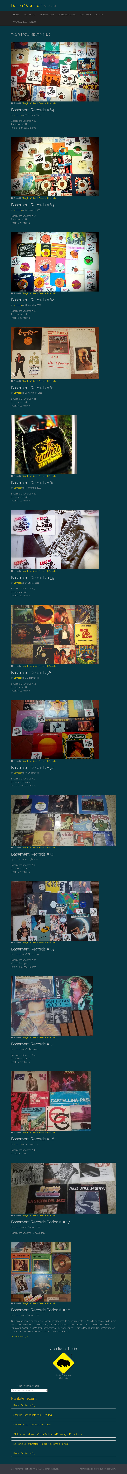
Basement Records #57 (32, 767)
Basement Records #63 (32, 205)
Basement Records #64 (32, 110)
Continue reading (20, 1336)
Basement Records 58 (31, 672)
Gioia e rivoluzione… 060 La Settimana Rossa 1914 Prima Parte (47, 1434)
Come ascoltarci (67, 15)
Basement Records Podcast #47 (40, 1222)
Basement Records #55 (32, 949)
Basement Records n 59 (32, 577)
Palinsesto (30, 15)
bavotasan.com (109, 1469)
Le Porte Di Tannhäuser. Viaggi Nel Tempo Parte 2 (41, 1443)
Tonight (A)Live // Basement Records (39, 103)
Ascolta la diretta (63, 1349)
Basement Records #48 (32, 1139)
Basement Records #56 (32, 854)
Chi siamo (86, 15)
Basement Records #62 (32, 299)
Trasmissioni (47, 15)
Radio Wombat (26, 5)
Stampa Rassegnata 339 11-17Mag (32, 1414)
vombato (18, 115)
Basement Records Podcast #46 (40, 1310)
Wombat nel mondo (24, 22)
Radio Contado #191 (24, 1453)
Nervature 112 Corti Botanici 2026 (32, 1424)
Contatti (100, 15)
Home (16, 15)
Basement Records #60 (33, 482)
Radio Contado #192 (25, 1405)
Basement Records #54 (32, 1044)
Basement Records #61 (32, 387)
